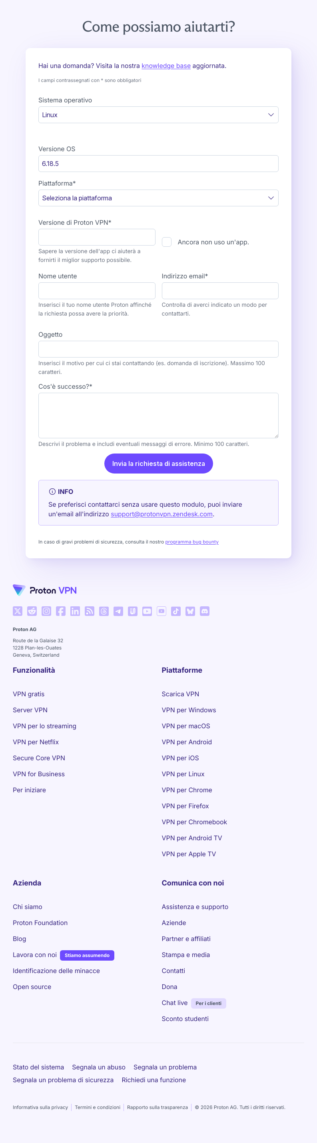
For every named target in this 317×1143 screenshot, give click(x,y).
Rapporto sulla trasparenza (157, 1107)
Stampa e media (186, 955)
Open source (32, 987)
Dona (169, 987)
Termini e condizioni (97, 1107)
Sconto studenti (185, 1019)
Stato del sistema (38, 1067)
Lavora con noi (35, 954)
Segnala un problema (165, 1067)
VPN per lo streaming (44, 726)
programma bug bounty (191, 542)
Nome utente (57, 276)
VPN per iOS (180, 758)
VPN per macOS (186, 726)
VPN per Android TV (192, 838)
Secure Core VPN (39, 758)
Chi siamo (27, 907)
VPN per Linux (183, 774)
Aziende (174, 923)
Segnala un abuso (99, 1067)
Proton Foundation (40, 923)
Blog (19, 939)
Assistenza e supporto (195, 907)
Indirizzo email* (185, 276)
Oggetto (50, 334)
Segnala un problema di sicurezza (63, 1080)
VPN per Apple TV (189, 854)
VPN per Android (187, 742)
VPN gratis (28, 694)
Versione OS (56, 149)
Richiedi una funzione (154, 1080)
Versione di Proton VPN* (75, 222)
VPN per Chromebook (194, 822)
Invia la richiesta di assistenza (158, 464)
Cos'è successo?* (65, 386)
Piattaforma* (57, 183)
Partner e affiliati (186, 939)
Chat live (175, 1003)
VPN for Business (39, 774)
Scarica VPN (180, 694)
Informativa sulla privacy (40, 1107)
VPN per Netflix (36, 742)
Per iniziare (29, 790)
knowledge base (166, 66)
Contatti (173, 971)
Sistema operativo (65, 100)
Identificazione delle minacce (56, 971)
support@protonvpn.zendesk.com (162, 514)
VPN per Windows (189, 710)
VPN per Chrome (187, 790)
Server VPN (30, 710)
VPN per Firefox (185, 806)
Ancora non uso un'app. (213, 242)
